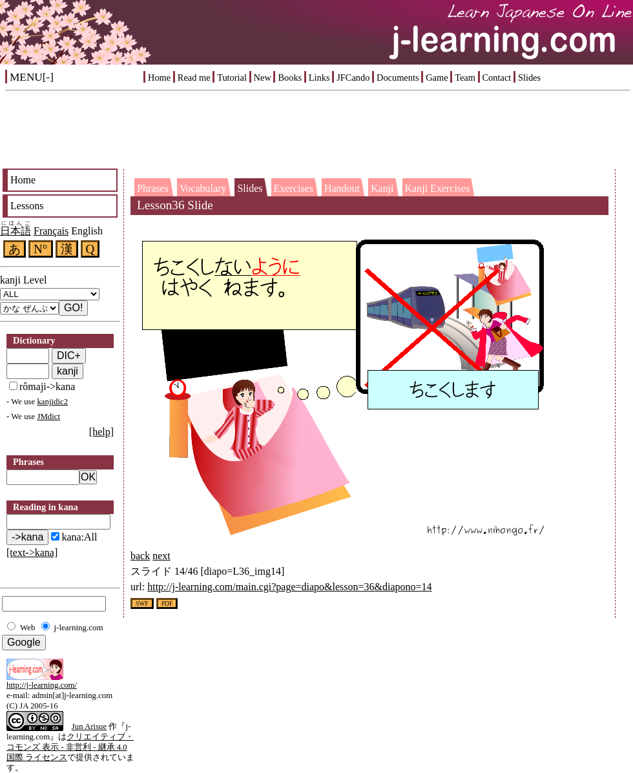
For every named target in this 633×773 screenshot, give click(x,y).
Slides (529, 77)
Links (319, 77)
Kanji (382, 188)
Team (465, 77)
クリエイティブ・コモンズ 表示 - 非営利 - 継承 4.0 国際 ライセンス (70, 747)
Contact (497, 77)
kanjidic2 (52, 401)
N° (41, 249)
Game (437, 77)
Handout (342, 188)
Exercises (293, 188)
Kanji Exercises (437, 188)
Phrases (153, 188)
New (262, 77)
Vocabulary (203, 188)
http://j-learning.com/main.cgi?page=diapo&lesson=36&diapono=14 (289, 586)
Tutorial (232, 77)
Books (290, 77)
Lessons (27, 205)
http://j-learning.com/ (41, 685)
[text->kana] (31, 552)
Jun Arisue (89, 726)
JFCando (353, 77)
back (140, 555)
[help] (101, 431)
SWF (142, 603)
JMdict (48, 416)
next (161, 555)
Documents (398, 77)
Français (51, 230)
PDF (167, 603)
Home (159, 77)
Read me (194, 77)
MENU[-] (32, 77)
